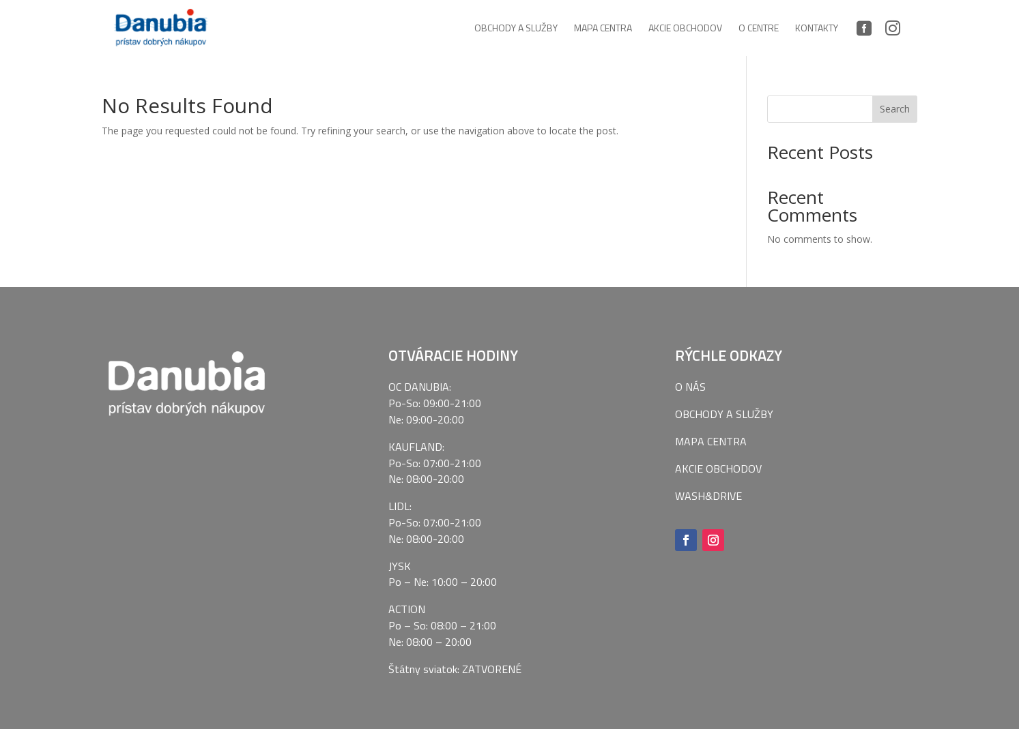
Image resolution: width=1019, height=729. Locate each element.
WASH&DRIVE (708, 496)
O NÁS (690, 386)
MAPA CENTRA (711, 441)
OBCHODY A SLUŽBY (724, 414)
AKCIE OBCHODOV (718, 468)
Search (895, 108)
